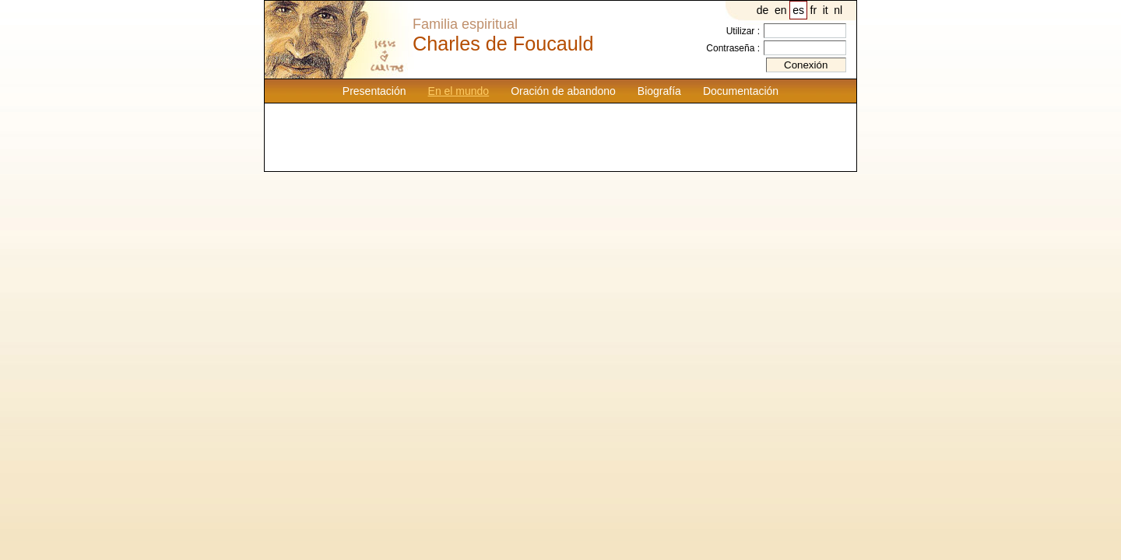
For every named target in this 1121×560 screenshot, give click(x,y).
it (825, 10)
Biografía (659, 91)
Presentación (374, 91)
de (763, 10)
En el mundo (459, 91)
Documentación (740, 91)
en (781, 10)
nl (838, 10)
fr (813, 10)
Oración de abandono (563, 91)
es (798, 10)
